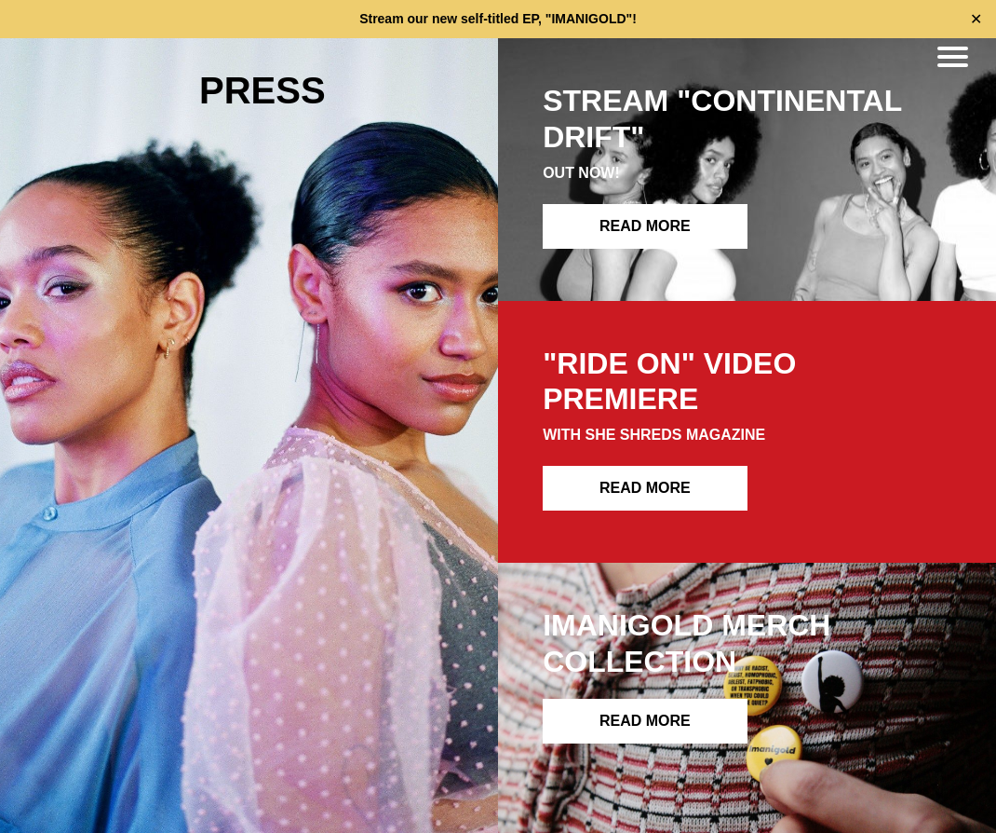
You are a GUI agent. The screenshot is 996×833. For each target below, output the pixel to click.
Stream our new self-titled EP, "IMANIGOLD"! (498, 18)
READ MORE (645, 226)
